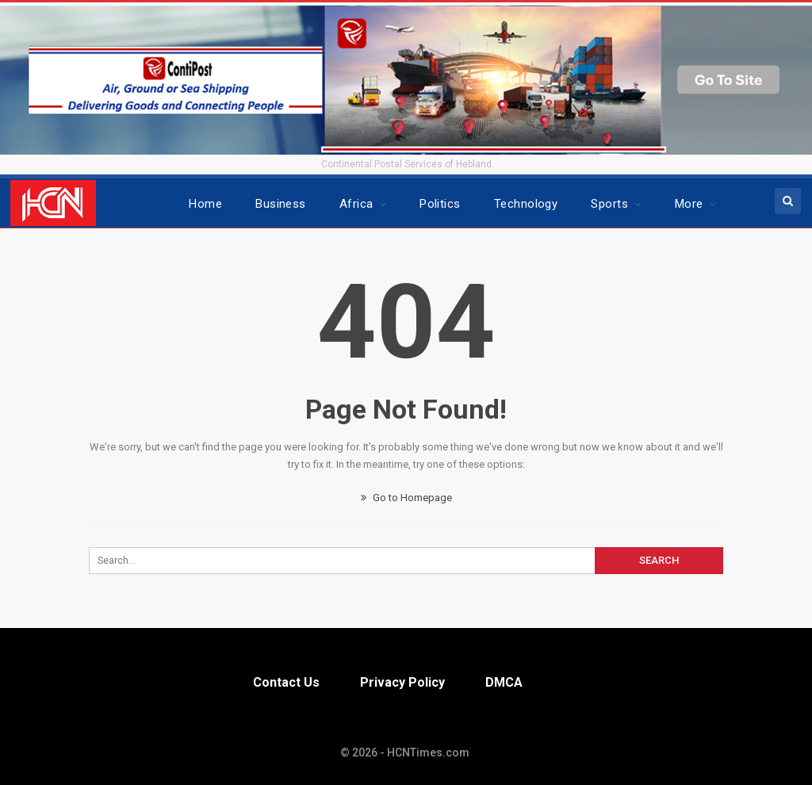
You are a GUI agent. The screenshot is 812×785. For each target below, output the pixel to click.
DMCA (504, 682)
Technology (526, 204)
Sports (609, 204)
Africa (356, 204)
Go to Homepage (406, 498)
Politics (440, 204)
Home (205, 204)
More (689, 204)
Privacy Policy (402, 682)
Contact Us (286, 682)
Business (280, 204)
